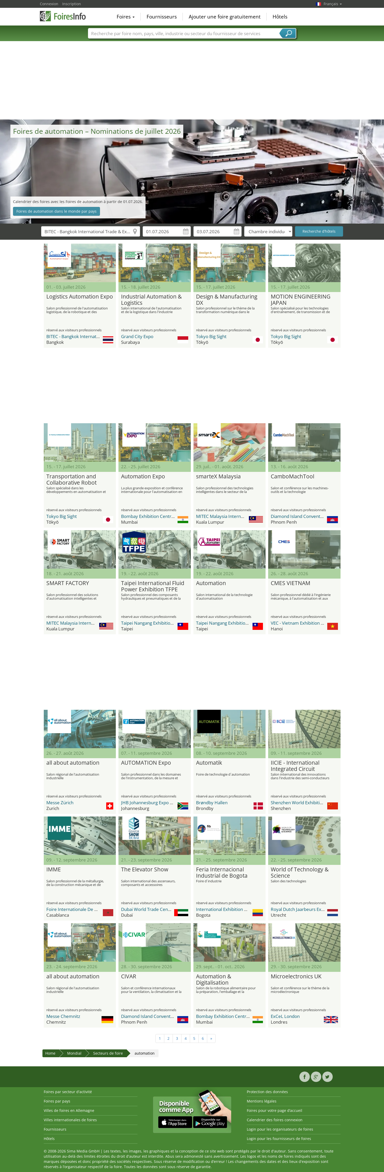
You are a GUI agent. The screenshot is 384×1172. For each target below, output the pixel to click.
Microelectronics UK (296, 976)
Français (333, 3)
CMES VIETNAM (290, 583)
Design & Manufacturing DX (226, 299)
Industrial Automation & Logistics (151, 299)
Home (50, 1053)
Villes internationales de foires (70, 1119)
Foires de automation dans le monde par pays (56, 211)
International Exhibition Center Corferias (237, 909)
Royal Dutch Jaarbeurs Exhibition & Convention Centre (325, 909)
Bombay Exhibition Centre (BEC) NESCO (161, 516)
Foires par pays (57, 1101)
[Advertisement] (192, 80)
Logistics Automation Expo (79, 296)
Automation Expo (143, 476)
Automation (211, 583)
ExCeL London (285, 1016)
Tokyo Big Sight (211, 336)
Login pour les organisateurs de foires (280, 1129)
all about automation (72, 762)
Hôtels (280, 16)
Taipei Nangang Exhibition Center (154, 623)
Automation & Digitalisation (213, 979)
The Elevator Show (144, 869)
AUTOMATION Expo (146, 762)
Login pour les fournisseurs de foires (279, 1138)
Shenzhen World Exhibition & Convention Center (319, 803)
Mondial (74, 1053)
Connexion (49, 3)
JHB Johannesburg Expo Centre (152, 803)
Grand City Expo (137, 336)
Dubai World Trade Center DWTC (154, 909)
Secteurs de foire (108, 1053)
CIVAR (128, 976)
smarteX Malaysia (218, 476)
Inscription (71, 3)
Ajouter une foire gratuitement (225, 16)
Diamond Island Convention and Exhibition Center (321, 516)
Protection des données (267, 1091)
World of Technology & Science (300, 872)
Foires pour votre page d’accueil (274, 1110)
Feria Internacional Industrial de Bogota (222, 872)
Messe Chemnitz (63, 1016)
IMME (53, 869)
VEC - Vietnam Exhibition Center (303, 623)
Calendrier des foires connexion (275, 1119)
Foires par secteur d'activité (68, 1091)
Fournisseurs (162, 16)
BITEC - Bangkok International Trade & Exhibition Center (102, 336)
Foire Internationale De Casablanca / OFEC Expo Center (102, 909)
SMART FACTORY (67, 583)
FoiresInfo (66, 16)
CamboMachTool (292, 476)
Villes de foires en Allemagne (69, 1110)
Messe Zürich (59, 803)
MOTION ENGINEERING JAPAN (300, 299)
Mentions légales (261, 1101)
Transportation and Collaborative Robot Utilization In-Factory (72, 479)
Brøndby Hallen (212, 803)
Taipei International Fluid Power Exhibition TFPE (152, 586)
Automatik (209, 762)
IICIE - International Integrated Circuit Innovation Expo (295, 765)
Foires (126, 16)
